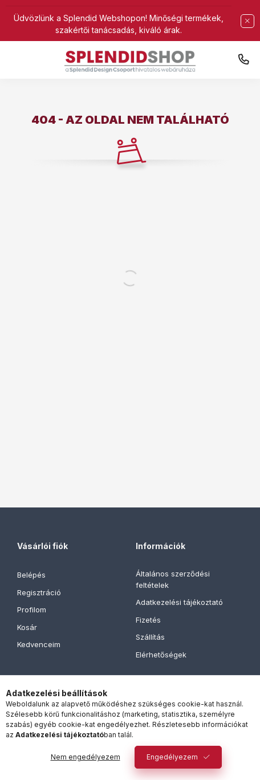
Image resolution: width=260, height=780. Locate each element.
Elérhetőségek (161, 654)
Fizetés (148, 619)
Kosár (27, 627)
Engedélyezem (172, 757)
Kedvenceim (38, 644)
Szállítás (150, 636)
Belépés (31, 574)
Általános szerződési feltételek (173, 579)
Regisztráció (39, 592)
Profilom (31, 609)
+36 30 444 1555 (243, 60)
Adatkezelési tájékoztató (179, 602)
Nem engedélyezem (85, 757)
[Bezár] (247, 21)
